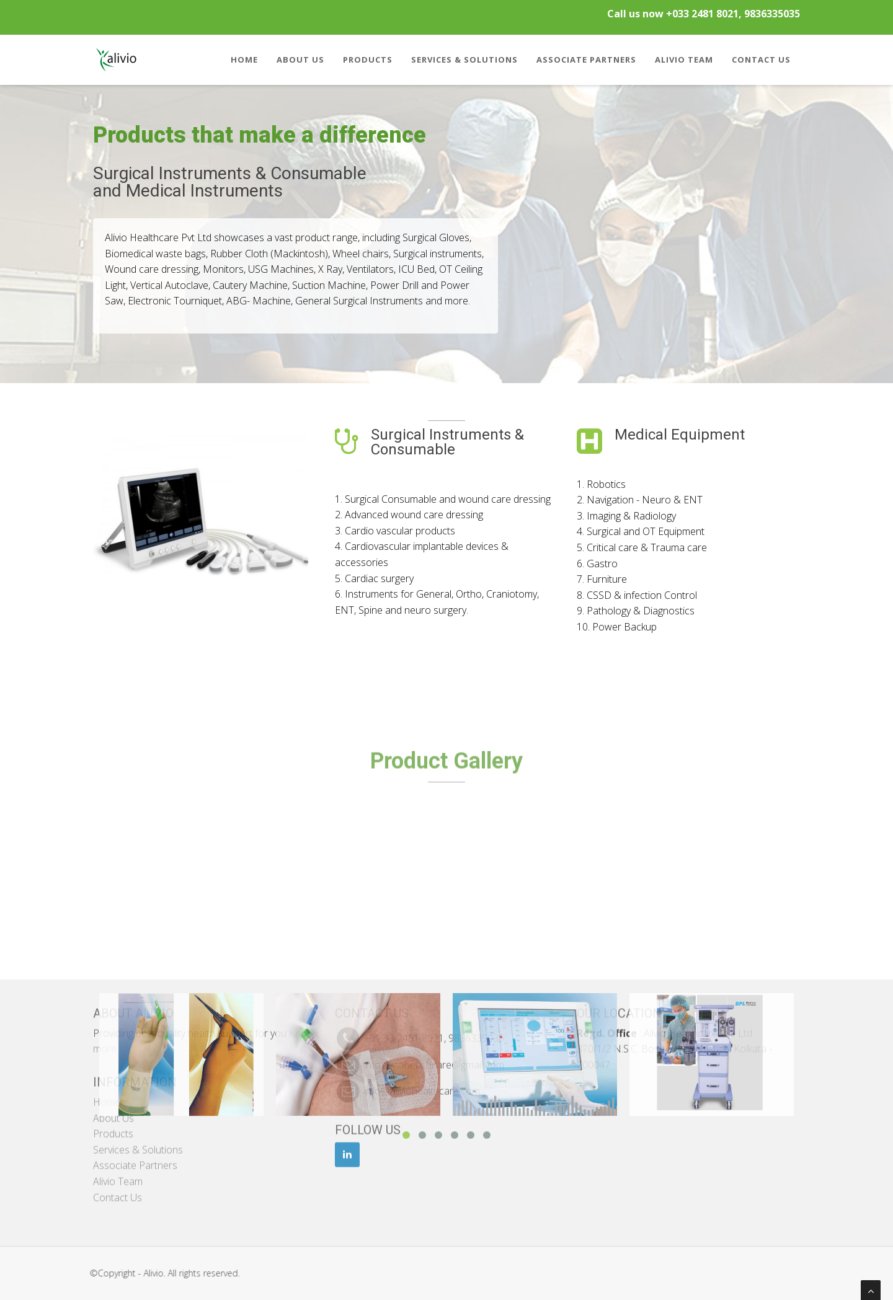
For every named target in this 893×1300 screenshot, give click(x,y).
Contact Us (761, 59)
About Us (300, 59)
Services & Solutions (464, 59)
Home (244, 59)
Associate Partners (586, 59)
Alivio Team (684, 59)
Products (368, 59)
